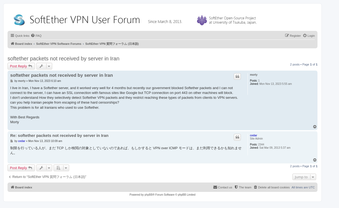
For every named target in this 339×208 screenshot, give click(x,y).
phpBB (148, 194)
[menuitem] (36, 35)
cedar (253, 135)
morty (253, 74)
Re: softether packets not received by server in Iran (59, 135)
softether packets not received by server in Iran (63, 58)
